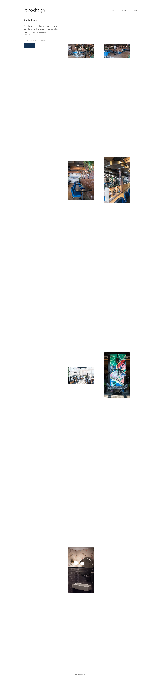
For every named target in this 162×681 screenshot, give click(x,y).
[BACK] (29, 45)
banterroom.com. (33, 34)
